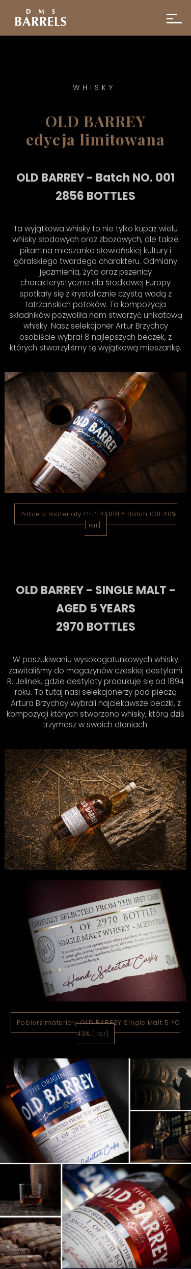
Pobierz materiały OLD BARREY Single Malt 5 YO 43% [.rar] (98, 1028)
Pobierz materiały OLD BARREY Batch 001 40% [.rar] (98, 519)
